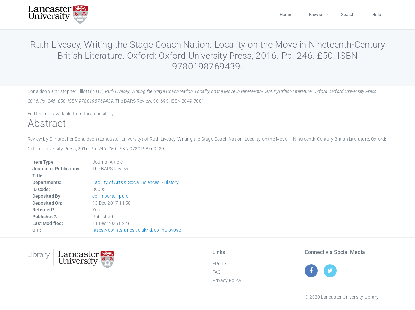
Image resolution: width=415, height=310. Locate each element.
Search (347, 14)
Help (376, 14)
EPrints (219, 263)
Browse (316, 14)
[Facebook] (311, 270)
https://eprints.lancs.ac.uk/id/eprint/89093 (137, 230)
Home (285, 14)
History (171, 182)
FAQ (216, 272)
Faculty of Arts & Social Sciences (126, 182)
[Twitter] (330, 270)
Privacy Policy (226, 280)
